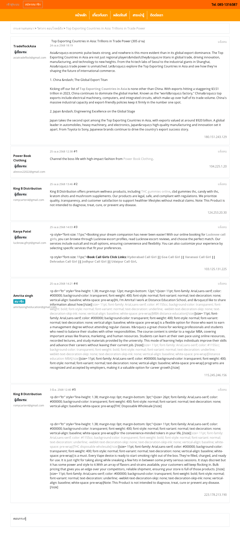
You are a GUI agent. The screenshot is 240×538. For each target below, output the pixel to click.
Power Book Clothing (138, 159)
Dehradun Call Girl (63, 261)
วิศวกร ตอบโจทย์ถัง (50, 28)
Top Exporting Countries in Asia (103, 89)
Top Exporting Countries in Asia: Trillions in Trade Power (105, 28)
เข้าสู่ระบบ (13, 4)
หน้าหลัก (80, 15)
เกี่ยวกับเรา (99, 15)
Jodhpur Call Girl (94, 261)
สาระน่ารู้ (138, 15)
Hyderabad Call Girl (142, 257)
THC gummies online (155, 191)
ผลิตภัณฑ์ (120, 15)
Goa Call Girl (170, 257)
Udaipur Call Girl (123, 261)
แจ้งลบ (222, 42)
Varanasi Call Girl (198, 257)
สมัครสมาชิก (33, 4)
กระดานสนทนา (23, 28)
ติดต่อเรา (156, 15)
